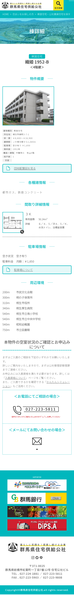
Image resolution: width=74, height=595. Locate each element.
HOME (5, 14)
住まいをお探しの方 (23, 14)
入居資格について (15, 378)
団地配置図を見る (25, 168)
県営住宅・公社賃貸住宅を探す (53, 14)
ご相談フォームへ (33, 448)
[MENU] (69, 5)
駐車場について (23, 270)
